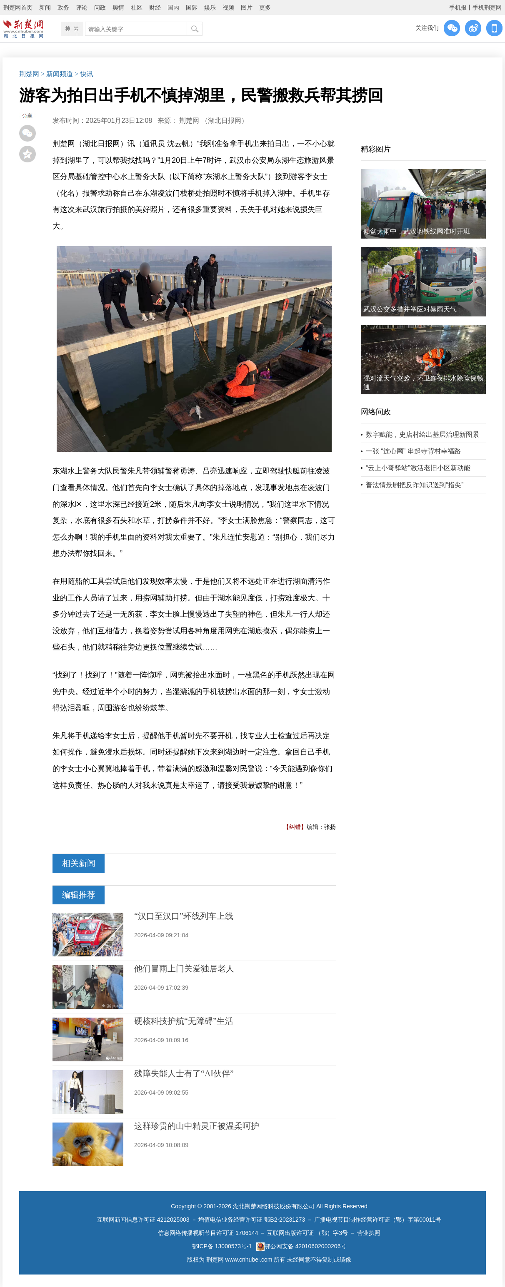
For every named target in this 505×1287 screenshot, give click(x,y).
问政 (100, 7)
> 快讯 (84, 73)
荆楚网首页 (17, 7)
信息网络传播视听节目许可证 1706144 (208, 1233)
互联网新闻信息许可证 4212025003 (143, 1219)
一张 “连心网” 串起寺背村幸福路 (413, 451)
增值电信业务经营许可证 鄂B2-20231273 (251, 1219)
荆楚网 (29, 73)
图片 (246, 7)
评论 (82, 7)
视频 (228, 7)
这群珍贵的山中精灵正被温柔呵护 (196, 1125)
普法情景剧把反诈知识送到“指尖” (415, 484)
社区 (136, 7)
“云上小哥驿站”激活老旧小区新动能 (418, 467)
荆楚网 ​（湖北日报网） (213, 120)
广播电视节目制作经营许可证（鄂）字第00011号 (377, 1219)
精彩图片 (376, 149)
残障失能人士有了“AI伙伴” (184, 1073)
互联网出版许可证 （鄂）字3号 (307, 1233)
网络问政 (376, 412)
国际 (192, 7)
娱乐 (210, 7)
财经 (155, 7)
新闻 (45, 7)
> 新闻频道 (57, 73)
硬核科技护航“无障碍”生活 (183, 1021)
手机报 (458, 7)
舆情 (118, 7)
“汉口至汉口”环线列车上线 (183, 916)
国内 (173, 7)
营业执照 (368, 1233)
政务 (63, 7)
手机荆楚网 (487, 7)
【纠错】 (295, 827)
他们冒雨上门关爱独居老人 (184, 968)
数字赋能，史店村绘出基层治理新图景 (422, 434)
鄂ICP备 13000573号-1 (222, 1246)
